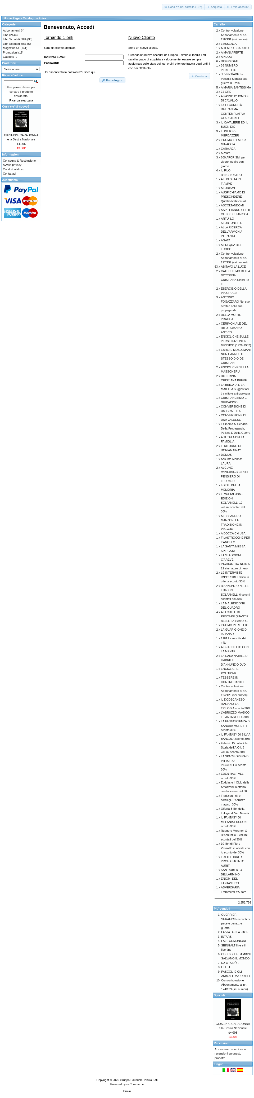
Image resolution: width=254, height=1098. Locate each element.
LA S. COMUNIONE (234, 940)
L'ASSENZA (229, 43)
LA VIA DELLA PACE (234, 932)
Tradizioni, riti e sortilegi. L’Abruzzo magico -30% (233, 800)
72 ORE (226, 91)
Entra (42, 18)
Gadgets (8, 56)
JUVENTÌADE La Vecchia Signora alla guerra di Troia (234, 79)
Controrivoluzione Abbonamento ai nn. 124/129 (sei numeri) (234, 691)
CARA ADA (228, 148)
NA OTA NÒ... (230, 962)
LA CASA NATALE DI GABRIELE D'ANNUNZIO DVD (234, 660)
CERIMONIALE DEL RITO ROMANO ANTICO (234, 328)
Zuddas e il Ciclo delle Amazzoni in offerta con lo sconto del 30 (235, 787)
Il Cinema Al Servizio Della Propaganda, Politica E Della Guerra (235, 428)
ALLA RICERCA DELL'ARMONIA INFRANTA (231, 232)
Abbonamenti (11, 30)
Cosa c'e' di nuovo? (15, 106)
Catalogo (29, 18)
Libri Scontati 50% (14, 43)
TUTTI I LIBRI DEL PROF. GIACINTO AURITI (233, 861)
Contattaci (9, 173)
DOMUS (226, 454)
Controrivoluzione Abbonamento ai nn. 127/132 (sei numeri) (234, 258)
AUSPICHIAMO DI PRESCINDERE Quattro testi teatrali (233, 197)
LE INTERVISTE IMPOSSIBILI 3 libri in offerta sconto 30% (235, 577)
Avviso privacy (12, 164)
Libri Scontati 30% (14, 39)
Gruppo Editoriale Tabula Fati (138, 1080)
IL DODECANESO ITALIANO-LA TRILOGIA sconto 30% (235, 704)
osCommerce (135, 1084)
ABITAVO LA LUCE (233, 266)
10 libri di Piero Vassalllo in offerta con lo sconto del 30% (235, 848)
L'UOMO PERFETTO (234, 625)
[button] (183, 7)
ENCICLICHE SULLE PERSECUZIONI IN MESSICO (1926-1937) (236, 341)
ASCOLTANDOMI (232, 205)
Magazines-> (11, 48)
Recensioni (221, 1043)
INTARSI (227, 936)
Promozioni (10, 52)
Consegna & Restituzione (19, 160)
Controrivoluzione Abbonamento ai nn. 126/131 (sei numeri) (234, 35)
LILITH (225, 967)
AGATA (225, 240)
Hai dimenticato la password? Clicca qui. (70, 72)
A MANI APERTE (232, 52)
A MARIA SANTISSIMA (236, 87)
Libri (5, 35)
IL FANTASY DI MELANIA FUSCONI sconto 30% (234, 822)
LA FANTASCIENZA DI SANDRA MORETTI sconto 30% (236, 726)
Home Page (12, 18)
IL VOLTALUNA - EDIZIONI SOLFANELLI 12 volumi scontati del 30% (233, 502)
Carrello (219, 24)
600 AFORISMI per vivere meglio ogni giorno (233, 162)
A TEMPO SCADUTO (235, 48)
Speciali (219, 995)
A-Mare (225, 152)
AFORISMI (228, 187)
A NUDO (226, 56)
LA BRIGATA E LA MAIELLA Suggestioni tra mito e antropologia (235, 389)
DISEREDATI (229, 61)
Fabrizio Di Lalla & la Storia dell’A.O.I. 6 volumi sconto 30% (234, 748)
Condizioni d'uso (13, 169)
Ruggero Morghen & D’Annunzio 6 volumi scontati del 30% (234, 835)
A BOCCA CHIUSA (233, 533)
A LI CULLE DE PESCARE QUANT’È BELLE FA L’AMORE (234, 616)
